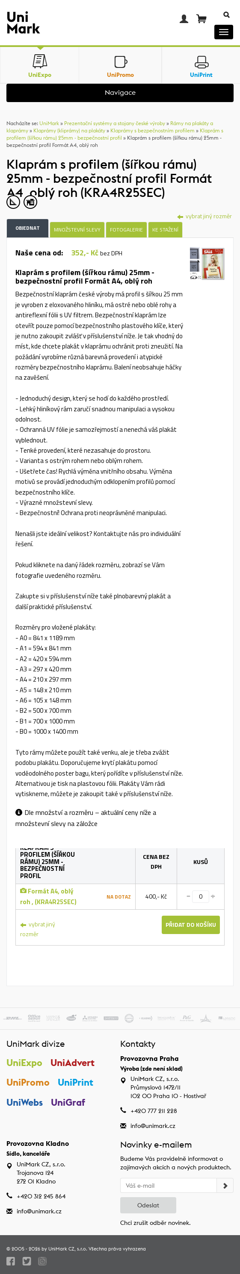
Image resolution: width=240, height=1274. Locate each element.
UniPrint (75, 1082)
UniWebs (24, 1102)
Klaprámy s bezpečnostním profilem (152, 130)
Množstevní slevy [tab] (77, 230)
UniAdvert (72, 1063)
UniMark (49, 123)
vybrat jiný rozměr (204, 215)
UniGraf (68, 1102)
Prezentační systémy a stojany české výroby (114, 123)
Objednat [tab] (27, 228)
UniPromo (28, 1082)
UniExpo (24, 1063)
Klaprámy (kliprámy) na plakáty (69, 130)
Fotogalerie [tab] (126, 230)
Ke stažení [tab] (165, 230)
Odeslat (148, 1205)
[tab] (207, 265)
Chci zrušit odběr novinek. (155, 1222)
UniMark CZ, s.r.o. (67, 1249)
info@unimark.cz (152, 1125)
